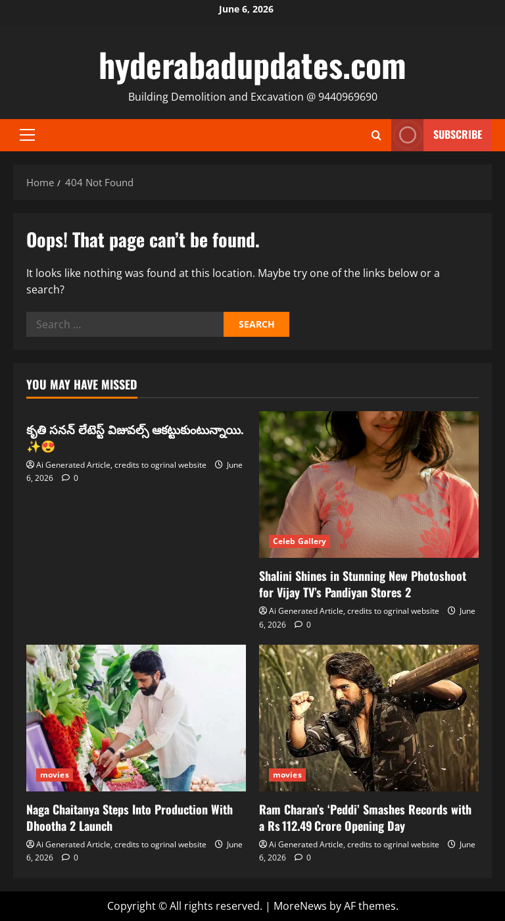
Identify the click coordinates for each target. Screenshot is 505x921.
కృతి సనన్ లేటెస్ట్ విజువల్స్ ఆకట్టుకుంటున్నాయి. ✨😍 (134, 437)
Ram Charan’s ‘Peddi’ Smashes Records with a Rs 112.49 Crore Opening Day (365, 817)
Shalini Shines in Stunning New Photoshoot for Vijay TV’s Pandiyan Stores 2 (362, 584)
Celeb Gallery (299, 541)
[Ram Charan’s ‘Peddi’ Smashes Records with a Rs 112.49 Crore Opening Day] (369, 718)
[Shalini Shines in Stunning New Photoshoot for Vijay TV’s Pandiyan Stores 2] (369, 484)
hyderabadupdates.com (252, 63)
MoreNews (300, 906)
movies (54, 774)
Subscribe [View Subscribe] (436, 135)
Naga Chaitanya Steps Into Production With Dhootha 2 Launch (129, 817)
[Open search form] (376, 135)
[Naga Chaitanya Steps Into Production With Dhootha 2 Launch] (136, 718)
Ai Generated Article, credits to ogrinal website (121, 464)
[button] (27, 135)
